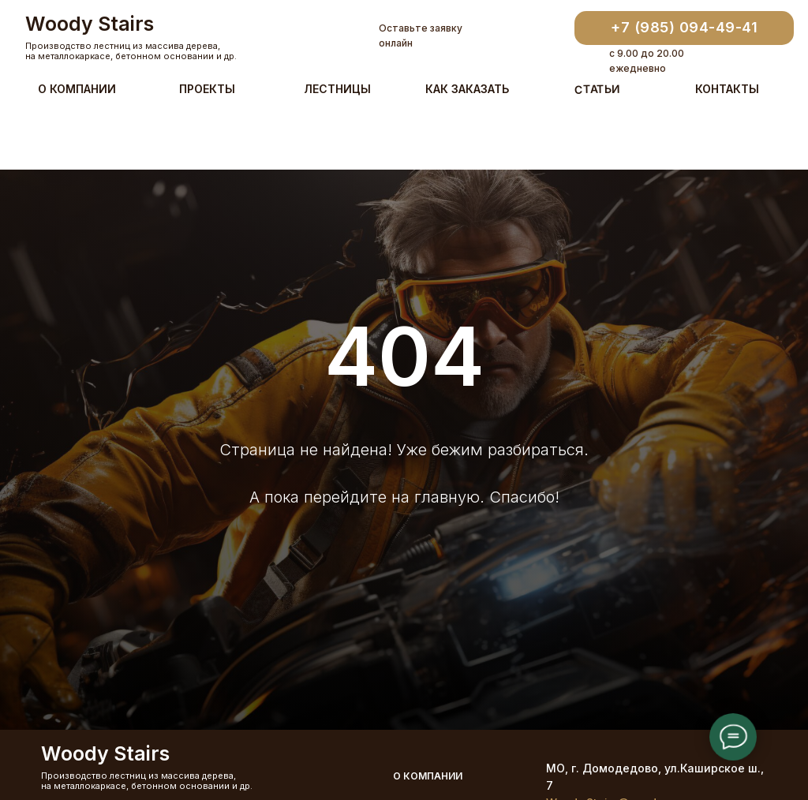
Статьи (597, 88)
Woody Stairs (89, 24)
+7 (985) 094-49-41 (684, 27)
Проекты (207, 88)
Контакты (727, 88)
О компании (77, 88)
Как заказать (467, 88)
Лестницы (337, 88)
